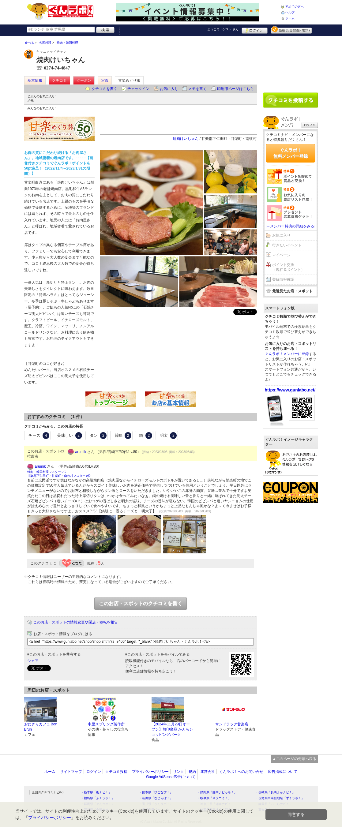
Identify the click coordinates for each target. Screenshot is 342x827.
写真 (104, 80)
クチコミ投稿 (116, 771)
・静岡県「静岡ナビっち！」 (217, 792)
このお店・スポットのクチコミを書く (140, 603)
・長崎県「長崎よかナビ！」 (275, 792)
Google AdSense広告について (171, 777)
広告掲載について (282, 771)
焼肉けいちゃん (185, 139)
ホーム (290, 18)
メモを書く (197, 89)
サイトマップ (71, 771)
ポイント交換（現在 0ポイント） (288, 267)
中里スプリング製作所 (106, 724)
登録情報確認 (283, 279)
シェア (32, 661)
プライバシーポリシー (150, 771)
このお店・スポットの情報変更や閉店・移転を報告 (75, 622)
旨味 (123, 435)
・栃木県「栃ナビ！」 (96, 792)
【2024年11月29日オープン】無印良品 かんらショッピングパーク (172, 729)
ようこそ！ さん (223, 29)
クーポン (84, 80)
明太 (168, 435)
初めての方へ (294, 6)
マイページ (281, 255)
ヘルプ (290, 12)
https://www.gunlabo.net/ (290, 389)
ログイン (255, 30)
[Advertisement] (290, 62)
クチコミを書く (104, 89)
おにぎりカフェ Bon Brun (41, 727)
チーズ (39, 435)
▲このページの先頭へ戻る (294, 759)
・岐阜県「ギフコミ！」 (214, 798)
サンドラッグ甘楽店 (231, 724)
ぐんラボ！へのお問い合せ (241, 771)
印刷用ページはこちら (235, 89)
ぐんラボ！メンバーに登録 (287, 354)
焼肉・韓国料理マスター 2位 (46, 471)
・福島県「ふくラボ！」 (98, 798)
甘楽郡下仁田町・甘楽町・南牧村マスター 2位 (59, 475)
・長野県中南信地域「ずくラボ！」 (279, 798)
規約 (192, 771)
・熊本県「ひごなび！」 (156, 792)
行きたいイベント (287, 245)
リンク (178, 771)
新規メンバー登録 (291, 30)
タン (98, 435)
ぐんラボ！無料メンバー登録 (290, 153)
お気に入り (169, 89)
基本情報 (35, 80)
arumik (80, 452)
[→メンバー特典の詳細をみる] (290, 226)
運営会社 (207, 771)
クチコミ (59, 80)
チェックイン (138, 89)
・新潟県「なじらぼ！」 (156, 798)
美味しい (69, 435)
